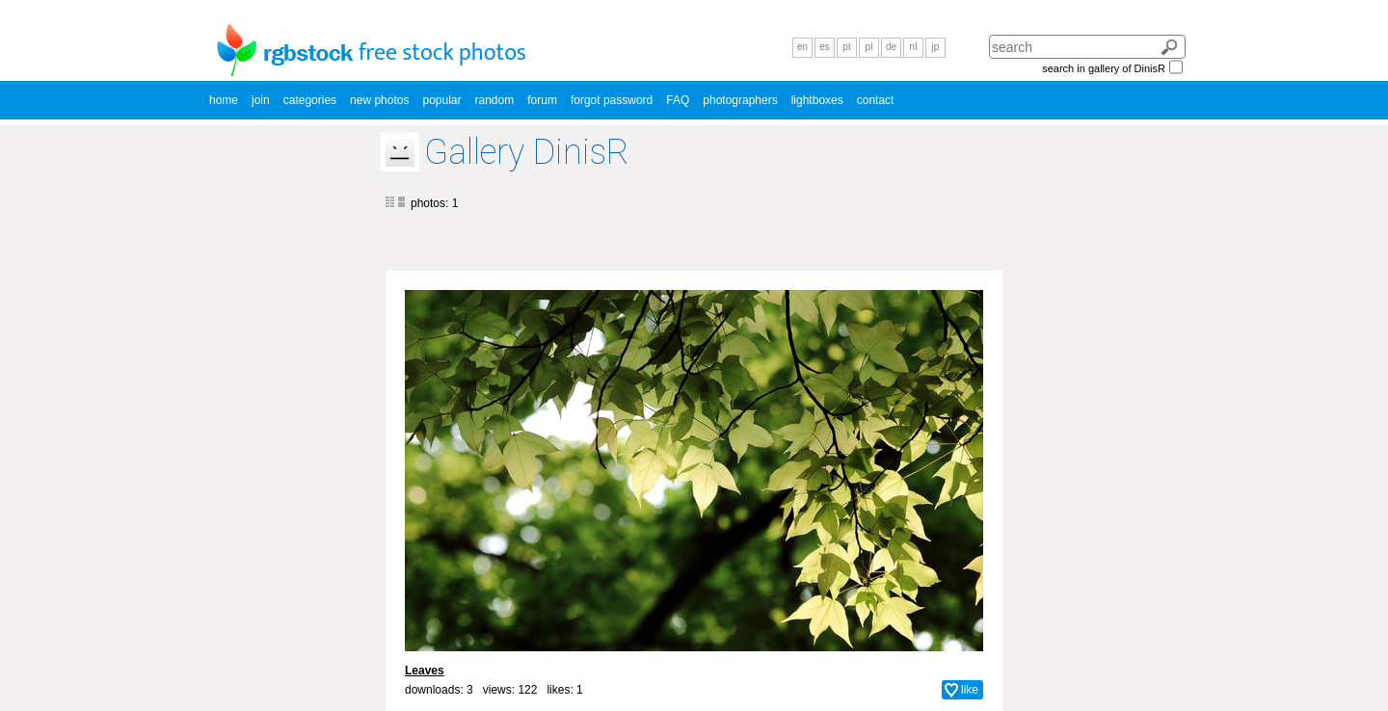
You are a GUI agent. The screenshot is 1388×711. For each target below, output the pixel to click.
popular (441, 100)
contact (875, 100)
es (824, 46)
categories (309, 100)
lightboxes (817, 100)
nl (914, 46)
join (261, 100)
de (891, 46)
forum (542, 100)
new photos (379, 100)
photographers (740, 100)
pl (869, 46)
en (802, 46)
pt (846, 46)
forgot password (612, 100)
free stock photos (442, 53)
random (495, 100)
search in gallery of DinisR (1103, 68)
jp (936, 46)
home (223, 100)
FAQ (677, 100)
